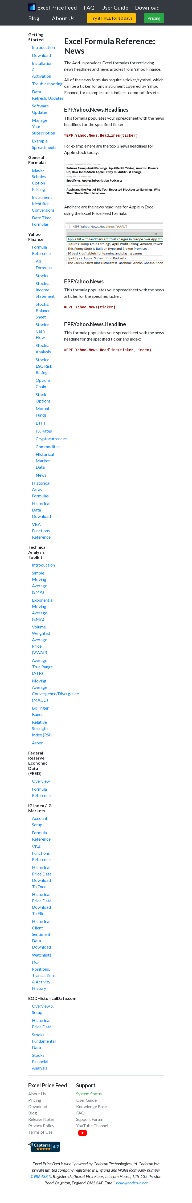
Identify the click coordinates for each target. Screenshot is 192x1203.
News (41, 474)
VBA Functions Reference (41, 530)
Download (41, 55)
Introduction (43, 47)
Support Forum (89, 1119)
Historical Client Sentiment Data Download (41, 934)
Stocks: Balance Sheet (43, 310)
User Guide (86, 1100)
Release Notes (41, 1119)
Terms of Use (40, 1131)
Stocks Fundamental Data (44, 1041)
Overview (41, 780)
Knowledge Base (91, 1106)
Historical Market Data (45, 461)
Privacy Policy (41, 1125)
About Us (37, 1093)
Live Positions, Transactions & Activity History (44, 975)
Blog (32, 1112)
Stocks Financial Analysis (40, 1061)
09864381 (40, 1176)
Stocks (42, 275)
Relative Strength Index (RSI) (42, 728)
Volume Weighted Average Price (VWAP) (41, 639)
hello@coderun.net (132, 1182)
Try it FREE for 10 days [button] (111, 17)
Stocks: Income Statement (45, 290)
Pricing (34, 1100)
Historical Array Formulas (41, 489)
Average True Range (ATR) (42, 667)
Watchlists (41, 954)
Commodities (48, 446)
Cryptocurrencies (52, 438)
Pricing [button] (154, 17)
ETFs (40, 422)
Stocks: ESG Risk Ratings (44, 366)
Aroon (37, 742)
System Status (89, 1093)
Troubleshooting (47, 83)
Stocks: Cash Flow (42, 331)
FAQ (80, 1112)
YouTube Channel (92, 1125)
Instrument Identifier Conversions (43, 203)
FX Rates (44, 430)
